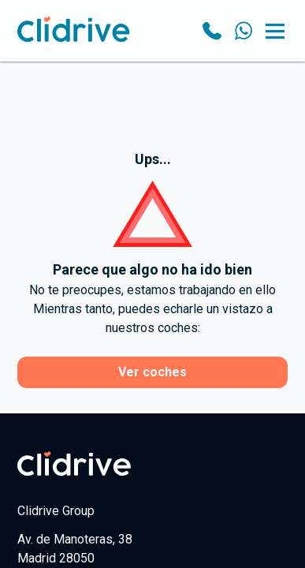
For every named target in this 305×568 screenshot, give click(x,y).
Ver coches (152, 371)
